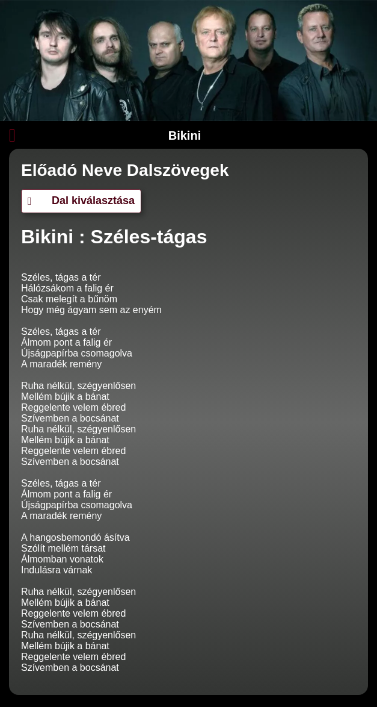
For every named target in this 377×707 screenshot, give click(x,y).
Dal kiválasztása (81, 201)
